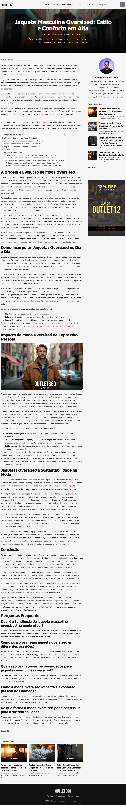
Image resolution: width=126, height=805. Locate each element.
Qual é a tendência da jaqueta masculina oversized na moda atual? (32, 155)
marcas (73, 483)
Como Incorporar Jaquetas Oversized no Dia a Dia (24, 141)
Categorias (68, 5)
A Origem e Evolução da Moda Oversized (20, 138)
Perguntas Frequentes (13, 152)
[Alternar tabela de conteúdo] (61, 134)
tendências (44, 122)
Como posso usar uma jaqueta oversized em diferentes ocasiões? (32, 158)
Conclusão (8, 149)
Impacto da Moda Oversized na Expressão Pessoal (24, 144)
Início (46, 5)
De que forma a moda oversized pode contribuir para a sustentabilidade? (35, 166)
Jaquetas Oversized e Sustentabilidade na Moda (23, 147)
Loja (80, 5)
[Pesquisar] (122, 4)
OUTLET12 (46, 607)
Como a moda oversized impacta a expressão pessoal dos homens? (33, 163)
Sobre (55, 5)
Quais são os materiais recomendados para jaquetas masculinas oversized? (36, 160)
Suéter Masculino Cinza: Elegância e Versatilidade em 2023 (41, 768)
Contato (90, 5)
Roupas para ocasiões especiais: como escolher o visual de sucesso (13, 768)
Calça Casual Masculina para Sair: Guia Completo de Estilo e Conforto (69, 768)
